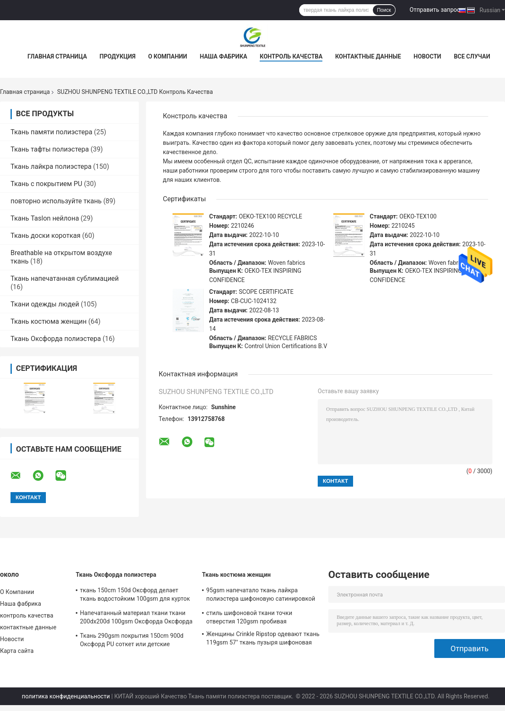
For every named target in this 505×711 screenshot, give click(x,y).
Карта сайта (17, 650)
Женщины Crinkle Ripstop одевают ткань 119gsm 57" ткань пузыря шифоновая (262, 638)
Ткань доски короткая (45, 236)
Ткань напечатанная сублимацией (65, 278)
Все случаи (472, 56)
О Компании (167, 56)
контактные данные (368, 56)
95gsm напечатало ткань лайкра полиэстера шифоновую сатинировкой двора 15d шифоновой (260, 595)
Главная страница (57, 56)
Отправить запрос (434, 9)
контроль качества (291, 56)
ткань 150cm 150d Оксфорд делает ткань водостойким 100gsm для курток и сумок (135, 595)
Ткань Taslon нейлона (45, 218)
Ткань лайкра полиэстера (51, 166)
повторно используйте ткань (56, 201)
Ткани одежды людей (45, 304)
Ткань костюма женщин (49, 321)
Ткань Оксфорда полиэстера (56, 339)
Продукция (118, 56)
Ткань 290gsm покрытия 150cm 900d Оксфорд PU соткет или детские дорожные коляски (131, 641)
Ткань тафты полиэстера (50, 149)
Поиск (384, 10)
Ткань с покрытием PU (46, 184)
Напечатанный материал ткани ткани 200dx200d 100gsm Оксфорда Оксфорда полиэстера (136, 618)
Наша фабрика (223, 56)
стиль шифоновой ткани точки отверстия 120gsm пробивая (249, 617)
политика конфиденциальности (66, 696)
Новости (427, 56)
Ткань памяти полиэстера (51, 132)
